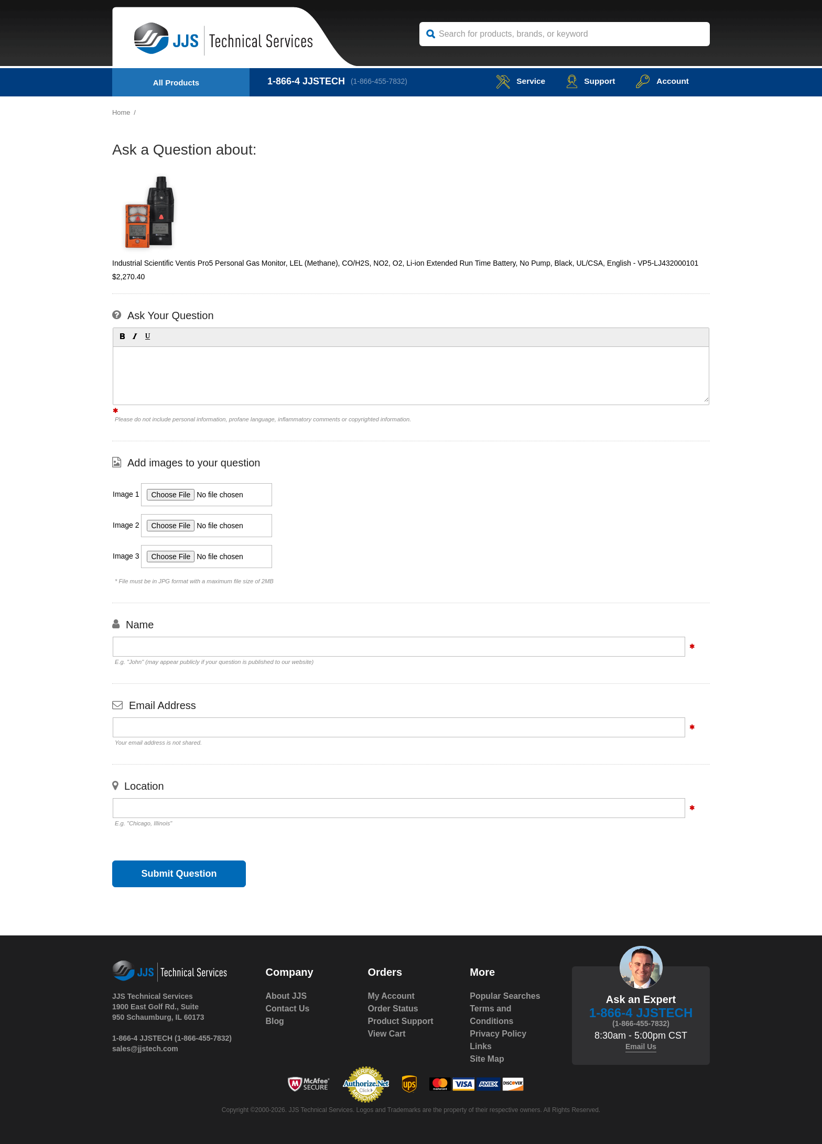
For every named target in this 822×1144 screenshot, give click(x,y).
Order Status (392, 1008)
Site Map (487, 1058)
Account (662, 81)
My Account (391, 996)
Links (481, 1046)
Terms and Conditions (492, 1015)
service (518, 81)
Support (589, 81)
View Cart (386, 1033)
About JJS (286, 996)
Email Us (640, 1046)
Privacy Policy (498, 1033)
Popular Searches (505, 996)
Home (121, 112)
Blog (275, 1021)
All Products (176, 82)
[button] (121, 336)
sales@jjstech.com (145, 1048)
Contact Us (288, 1008)
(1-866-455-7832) (379, 81)
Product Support (400, 1021)
